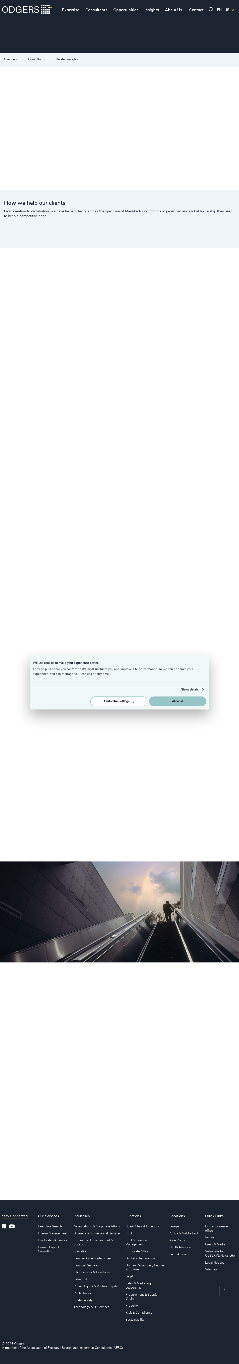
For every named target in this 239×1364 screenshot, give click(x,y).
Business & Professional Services (97, 1233)
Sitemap (211, 1269)
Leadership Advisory (52, 1240)
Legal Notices (214, 1262)
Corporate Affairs (137, 1251)
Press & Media (215, 1244)
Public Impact (83, 1293)
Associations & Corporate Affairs (97, 1226)
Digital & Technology (140, 1258)
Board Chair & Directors (142, 1226)
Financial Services (86, 1265)
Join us (210, 1237)
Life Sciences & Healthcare (92, 1272)
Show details (190, 689)
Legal (129, 1276)
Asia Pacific (177, 1240)
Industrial (80, 1279)
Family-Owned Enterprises (92, 1258)
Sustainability (83, 1300)
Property (131, 1305)
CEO (128, 1233)
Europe (174, 1226)
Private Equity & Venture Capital (96, 1286)
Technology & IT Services (91, 1307)
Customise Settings (119, 701)
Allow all (177, 701)
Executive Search (50, 1226)
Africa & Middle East (183, 1233)
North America (180, 1247)
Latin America (179, 1254)
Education (81, 1251)
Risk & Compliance (138, 1312)
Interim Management (52, 1233)
